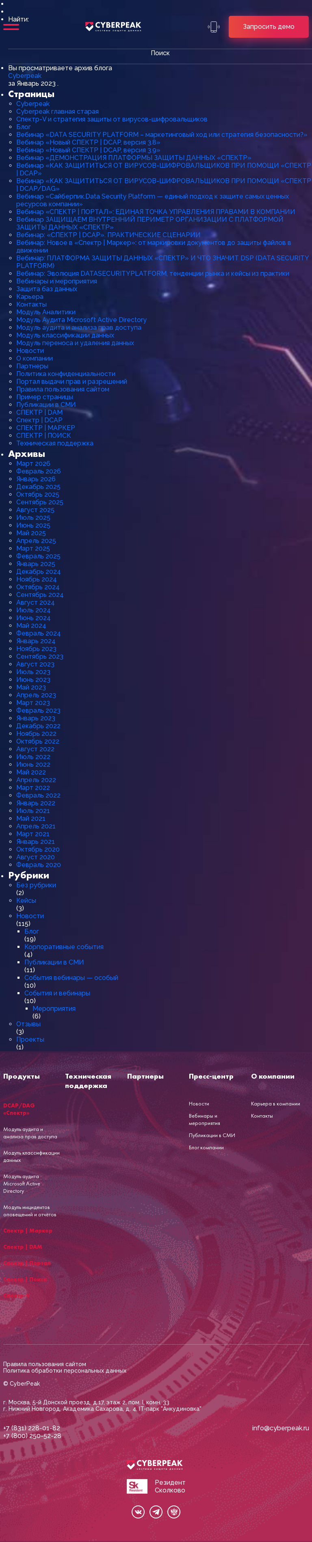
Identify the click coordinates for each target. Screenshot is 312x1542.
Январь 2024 (36, 641)
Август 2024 (35, 602)
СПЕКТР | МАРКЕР (45, 428)
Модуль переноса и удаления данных (75, 343)
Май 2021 (31, 818)
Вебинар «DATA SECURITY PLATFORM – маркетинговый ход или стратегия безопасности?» (162, 134)
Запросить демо (269, 26)
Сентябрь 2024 (40, 595)
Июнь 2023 (33, 679)
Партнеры (32, 366)
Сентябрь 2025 (39, 502)
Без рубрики (36, 885)
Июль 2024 (33, 610)
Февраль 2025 (38, 556)
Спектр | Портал (27, 1263)
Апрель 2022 (36, 780)
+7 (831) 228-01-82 (31, 1428)
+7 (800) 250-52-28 (32, 1436)
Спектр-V (16, 1295)
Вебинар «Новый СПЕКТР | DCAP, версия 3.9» (88, 150)
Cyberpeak (24, 76)
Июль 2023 (33, 672)
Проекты (30, 1039)
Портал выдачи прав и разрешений (71, 381)
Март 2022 (33, 788)
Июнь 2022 (33, 764)
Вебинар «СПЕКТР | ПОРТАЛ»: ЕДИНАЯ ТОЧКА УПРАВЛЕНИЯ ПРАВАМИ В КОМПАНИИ (155, 212)
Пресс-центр (211, 1076)
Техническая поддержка (54, 443)
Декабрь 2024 (38, 571)
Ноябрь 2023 (36, 649)
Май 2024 (31, 625)
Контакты (31, 304)
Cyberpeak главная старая (57, 111)
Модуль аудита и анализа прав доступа (78, 327)
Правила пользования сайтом (62, 389)
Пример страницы (44, 397)
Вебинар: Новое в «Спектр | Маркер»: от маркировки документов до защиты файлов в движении (153, 246)
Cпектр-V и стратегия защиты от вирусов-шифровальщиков (112, 119)
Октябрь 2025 (37, 494)
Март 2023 (33, 703)
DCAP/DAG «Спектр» (19, 1109)
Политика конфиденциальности (65, 374)
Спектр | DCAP (39, 420)
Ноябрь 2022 (36, 733)
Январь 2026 (36, 479)
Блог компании (206, 1147)
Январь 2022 (35, 803)
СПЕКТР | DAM (39, 412)
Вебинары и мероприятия (56, 281)
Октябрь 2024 (38, 587)
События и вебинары (57, 993)
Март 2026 (33, 463)
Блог (23, 127)
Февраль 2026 (38, 471)
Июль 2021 (33, 811)
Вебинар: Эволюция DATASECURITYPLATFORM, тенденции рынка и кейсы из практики (152, 273)
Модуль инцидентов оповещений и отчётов (29, 1210)
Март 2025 (33, 548)
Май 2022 (31, 772)
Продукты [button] (21, 1076)
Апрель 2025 (36, 541)
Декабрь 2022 (38, 726)
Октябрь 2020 (38, 849)
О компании (34, 358)
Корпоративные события (64, 947)
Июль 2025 (33, 517)
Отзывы (28, 1024)
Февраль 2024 (38, 633)
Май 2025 (31, 533)
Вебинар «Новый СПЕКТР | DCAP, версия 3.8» (88, 142)
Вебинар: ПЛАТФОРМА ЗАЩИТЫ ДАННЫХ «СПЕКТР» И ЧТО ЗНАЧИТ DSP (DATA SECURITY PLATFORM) (162, 262)
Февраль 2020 (38, 865)
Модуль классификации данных (65, 335)
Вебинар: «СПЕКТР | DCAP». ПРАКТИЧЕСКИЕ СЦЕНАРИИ (108, 235)
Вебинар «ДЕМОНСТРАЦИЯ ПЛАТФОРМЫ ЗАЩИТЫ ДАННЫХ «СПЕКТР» (133, 158)
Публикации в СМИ (46, 405)
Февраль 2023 (38, 710)
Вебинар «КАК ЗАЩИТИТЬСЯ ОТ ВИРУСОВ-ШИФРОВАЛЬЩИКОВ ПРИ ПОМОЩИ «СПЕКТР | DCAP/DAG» (163, 184)
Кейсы (26, 900)
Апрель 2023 (36, 695)
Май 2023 (31, 687)
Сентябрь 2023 (39, 656)
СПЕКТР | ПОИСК (43, 435)
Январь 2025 (35, 564)
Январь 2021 (35, 842)
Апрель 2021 (36, 826)
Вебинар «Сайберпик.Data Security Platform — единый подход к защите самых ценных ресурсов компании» (152, 200)
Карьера (29, 297)
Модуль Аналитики (46, 312)
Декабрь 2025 (38, 487)
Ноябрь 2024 (36, 579)
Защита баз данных (46, 289)
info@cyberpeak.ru (280, 1428)
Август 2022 (35, 749)
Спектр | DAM (22, 1246)
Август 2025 (35, 510)
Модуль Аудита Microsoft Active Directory (81, 320)
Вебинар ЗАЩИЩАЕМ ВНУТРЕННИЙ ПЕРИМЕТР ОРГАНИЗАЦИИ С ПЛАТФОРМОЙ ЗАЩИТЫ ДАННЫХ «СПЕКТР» (150, 223)
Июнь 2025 (33, 525)
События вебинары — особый (71, 978)
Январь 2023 (35, 718)
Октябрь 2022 (37, 741)
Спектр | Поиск (25, 1279)
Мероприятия (54, 1008)
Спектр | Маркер (27, 1230)
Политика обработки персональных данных (64, 1370)
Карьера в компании (275, 1103)
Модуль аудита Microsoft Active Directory (21, 1183)
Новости (30, 351)
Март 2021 (33, 834)
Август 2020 (35, 857)
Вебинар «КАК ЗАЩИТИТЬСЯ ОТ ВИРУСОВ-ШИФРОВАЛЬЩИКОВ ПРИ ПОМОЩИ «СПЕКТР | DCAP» (163, 169)
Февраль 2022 (38, 795)
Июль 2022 (33, 757)
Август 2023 (35, 664)
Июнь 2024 (33, 618)
